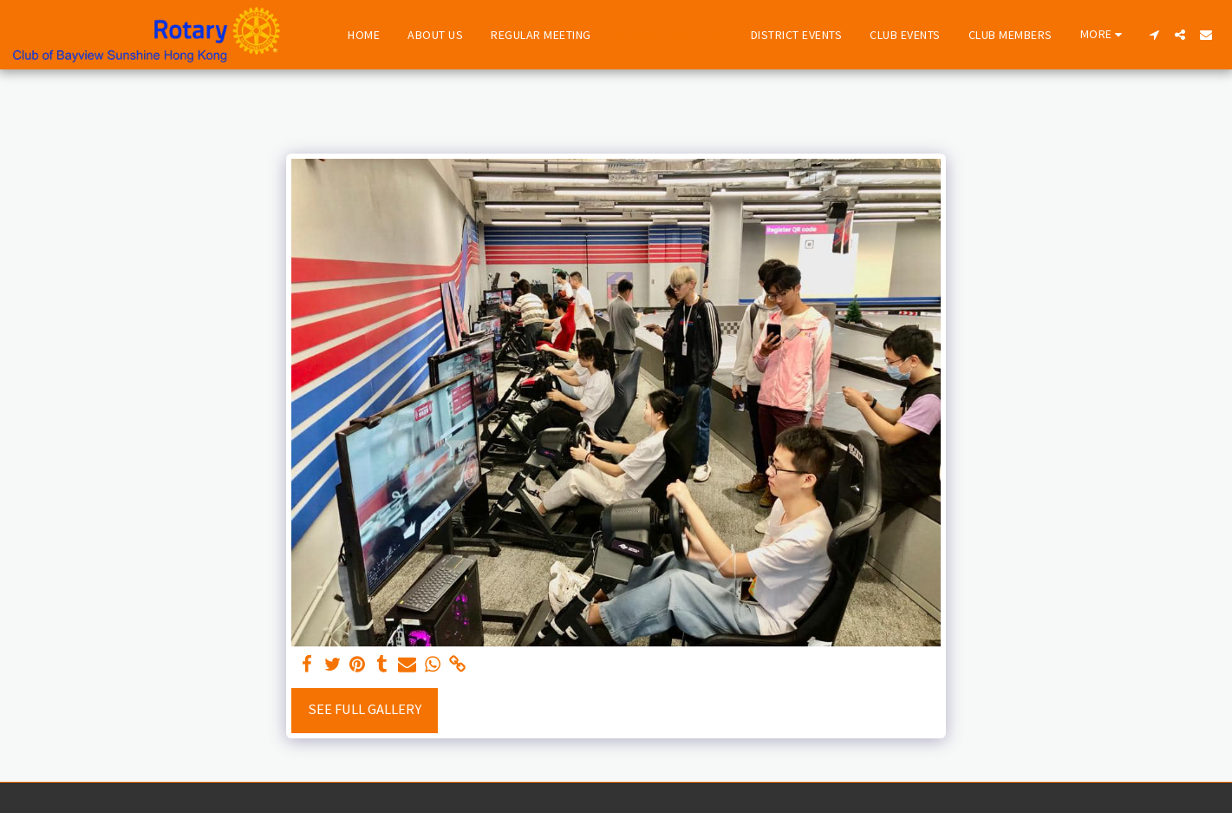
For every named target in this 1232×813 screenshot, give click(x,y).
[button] (1154, 35)
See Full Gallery (364, 709)
